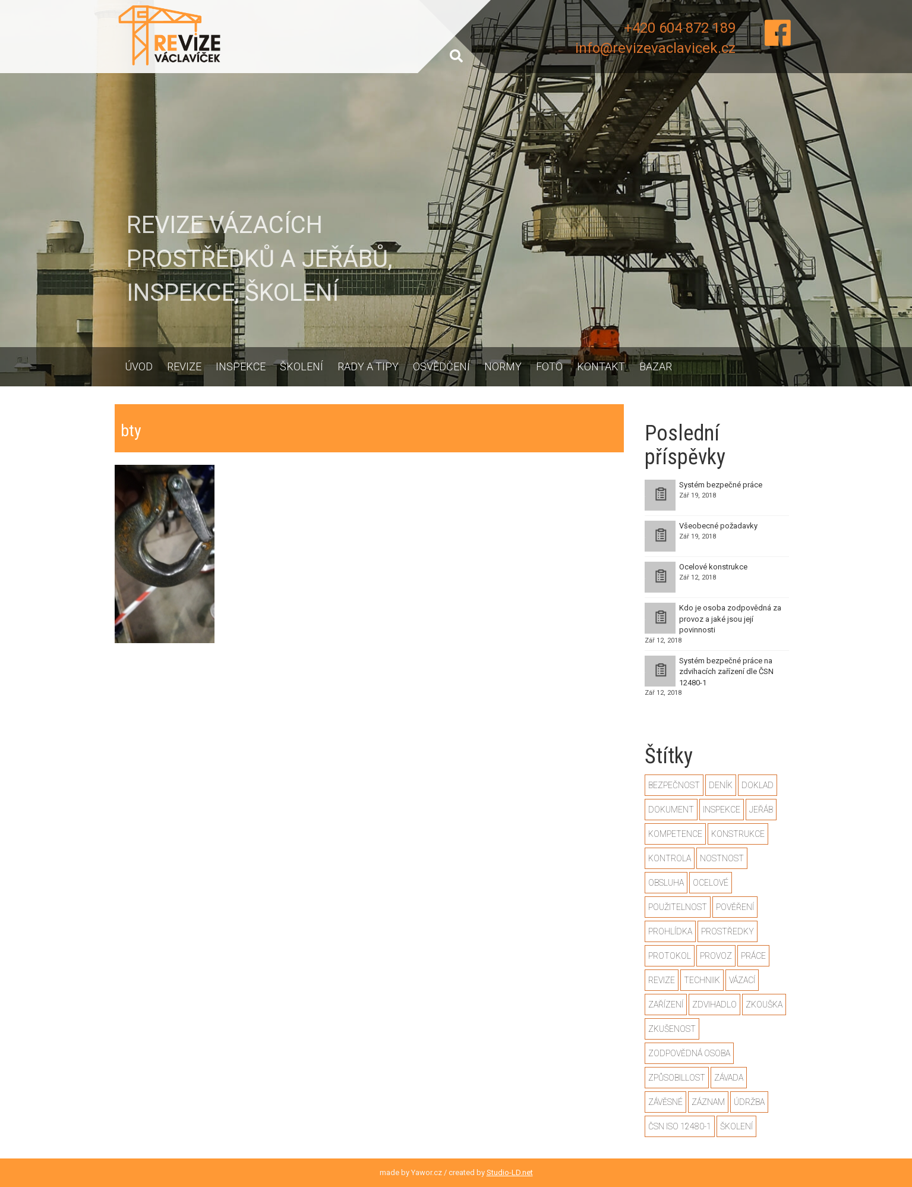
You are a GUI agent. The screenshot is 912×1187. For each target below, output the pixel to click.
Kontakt (601, 366)
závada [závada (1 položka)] (728, 1077)
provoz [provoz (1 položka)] (716, 956)
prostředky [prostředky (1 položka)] (727, 931)
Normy (503, 366)
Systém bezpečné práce (720, 484)
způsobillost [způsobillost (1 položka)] (676, 1077)
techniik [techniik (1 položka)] (702, 980)
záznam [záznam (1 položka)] (708, 1102)
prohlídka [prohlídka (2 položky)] (670, 931)
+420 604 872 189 (680, 28)
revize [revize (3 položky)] (661, 980)
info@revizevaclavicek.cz (655, 48)
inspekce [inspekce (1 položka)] (721, 809)
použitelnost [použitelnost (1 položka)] (677, 907)
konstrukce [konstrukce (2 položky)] (738, 834)
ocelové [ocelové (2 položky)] (710, 882)
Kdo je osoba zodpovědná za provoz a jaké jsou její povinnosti (730, 618)
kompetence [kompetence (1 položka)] (675, 834)
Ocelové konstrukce (713, 566)
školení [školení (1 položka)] (736, 1126)
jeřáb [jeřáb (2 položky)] (761, 809)
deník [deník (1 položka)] (721, 785)
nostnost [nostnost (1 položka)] (722, 858)
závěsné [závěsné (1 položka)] (665, 1102)
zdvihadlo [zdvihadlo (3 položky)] (714, 1004)
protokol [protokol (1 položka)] (669, 956)
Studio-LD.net (510, 1172)
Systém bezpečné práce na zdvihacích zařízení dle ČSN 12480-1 (726, 671)
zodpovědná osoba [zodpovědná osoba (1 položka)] (689, 1053)
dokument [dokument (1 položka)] (671, 809)
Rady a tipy (368, 366)
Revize (184, 366)
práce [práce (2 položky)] (753, 956)
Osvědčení (441, 366)
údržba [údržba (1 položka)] (749, 1102)
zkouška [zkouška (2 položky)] (764, 1004)
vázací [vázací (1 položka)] (742, 980)
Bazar (655, 366)
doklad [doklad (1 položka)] (757, 785)
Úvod (139, 366)
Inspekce (241, 366)
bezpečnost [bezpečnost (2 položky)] (674, 785)
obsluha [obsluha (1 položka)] (666, 882)
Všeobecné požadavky (718, 525)
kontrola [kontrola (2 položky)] (669, 858)
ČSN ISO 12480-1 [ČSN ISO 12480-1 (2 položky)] (679, 1126)
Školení (301, 366)
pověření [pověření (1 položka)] (735, 907)
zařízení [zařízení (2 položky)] (665, 1004)
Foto (549, 366)
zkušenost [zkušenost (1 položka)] (672, 1029)
